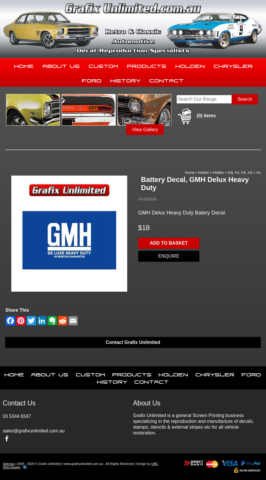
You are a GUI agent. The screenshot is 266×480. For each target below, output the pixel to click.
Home (24, 65)
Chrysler (233, 65)
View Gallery (145, 129)
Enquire (168, 256)
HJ (258, 173)
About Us (61, 65)
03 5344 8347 (17, 416)
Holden (190, 65)
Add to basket (169, 243)
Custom (104, 65)
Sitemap (8, 463)
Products (147, 65)
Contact (167, 79)
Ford (92, 79)
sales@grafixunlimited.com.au (34, 430)
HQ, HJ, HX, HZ (240, 173)
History (125, 79)
